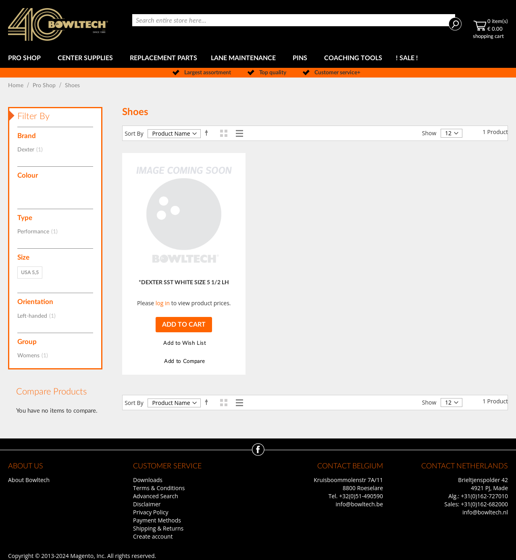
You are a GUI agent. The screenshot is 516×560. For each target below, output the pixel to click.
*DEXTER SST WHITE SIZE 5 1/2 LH (184, 282)
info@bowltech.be (359, 504)
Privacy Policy (150, 512)
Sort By (134, 133)
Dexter (32, 150)
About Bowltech (29, 480)
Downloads (147, 480)
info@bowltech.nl (485, 512)
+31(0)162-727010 (484, 496)
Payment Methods (157, 520)
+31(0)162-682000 (484, 504)
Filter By (33, 116)
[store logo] (58, 24)
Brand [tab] (26, 135)
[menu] (258, 58)
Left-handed (38, 316)
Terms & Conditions (159, 488)
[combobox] (293, 20)
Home (16, 85)
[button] (183, 343)
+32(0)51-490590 (361, 496)
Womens (35, 356)
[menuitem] (26, 58)
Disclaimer (146, 504)
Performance (39, 232)
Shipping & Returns (158, 528)
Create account (153, 536)
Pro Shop (45, 85)
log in (163, 303)
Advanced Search (155, 496)
